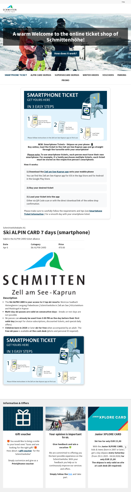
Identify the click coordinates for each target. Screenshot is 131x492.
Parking (121, 75)
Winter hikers (91, 75)
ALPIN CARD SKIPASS (41, 75)
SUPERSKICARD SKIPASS (67, 75)
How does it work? (65, 53)
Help (123, 2)
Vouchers (108, 75)
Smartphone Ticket (16, 75)
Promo (65, 80)
